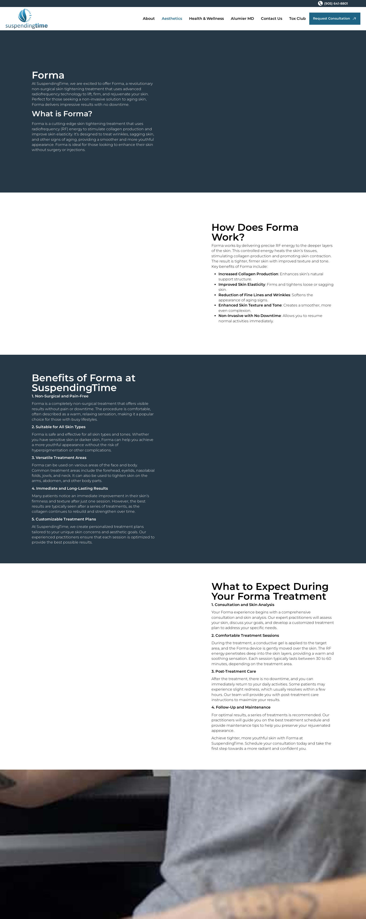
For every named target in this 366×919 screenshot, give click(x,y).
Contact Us (271, 18)
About (149, 18)
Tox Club (297, 18)
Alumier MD (242, 18)
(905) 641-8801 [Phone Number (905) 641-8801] (336, 3)
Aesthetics (172, 18)
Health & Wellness (206, 18)
